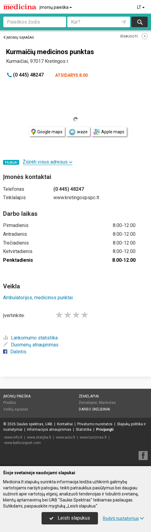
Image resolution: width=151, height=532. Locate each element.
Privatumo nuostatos (94, 424)
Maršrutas (107, 403)
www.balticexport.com (22, 443)
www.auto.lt (65, 437)
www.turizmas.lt (93, 437)
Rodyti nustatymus (123, 518)
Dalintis (14, 352)
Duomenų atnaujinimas (31, 345)
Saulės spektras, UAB (34, 424)
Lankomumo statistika (30, 338)
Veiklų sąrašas (15, 409)
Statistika (84, 429)
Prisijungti (104, 429)
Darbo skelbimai (94, 409)
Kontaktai (65, 424)
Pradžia (9, 403)
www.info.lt (13, 437)
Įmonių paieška (56, 7)
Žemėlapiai (89, 396)
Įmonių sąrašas (18, 38)
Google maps (46, 132)
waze (78, 132)
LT (141, 7)
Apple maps (108, 132)
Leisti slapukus (69, 518)
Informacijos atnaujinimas (49, 429)
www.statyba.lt (39, 437)
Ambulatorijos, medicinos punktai (38, 297)
